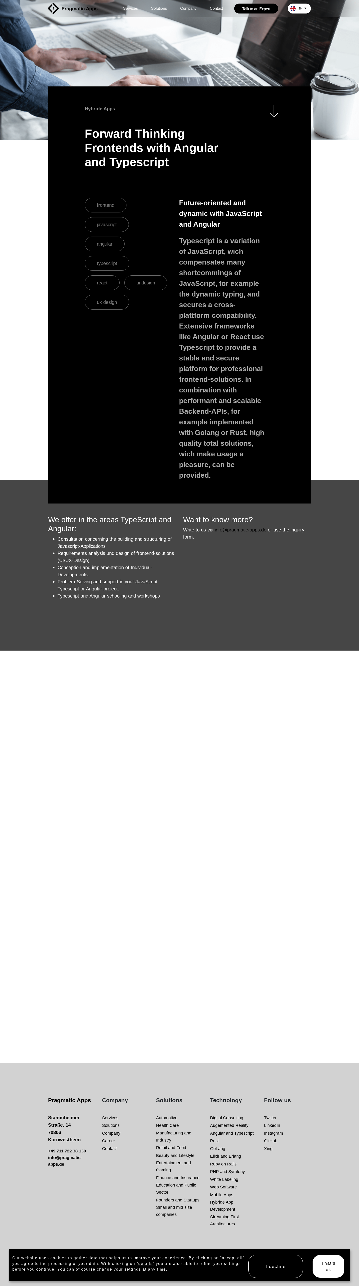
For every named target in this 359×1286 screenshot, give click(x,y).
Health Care (167, 1125)
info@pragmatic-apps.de (240, 530)
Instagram (273, 1133)
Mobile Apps (221, 1194)
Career (108, 1140)
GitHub (270, 1140)
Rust (214, 1140)
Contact (216, 8)
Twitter (270, 1117)
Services (130, 8)
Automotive (166, 1117)
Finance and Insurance (177, 1177)
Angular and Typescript (232, 1133)
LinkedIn (272, 1125)
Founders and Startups (177, 1200)
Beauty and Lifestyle (175, 1155)
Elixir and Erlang (225, 1156)
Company (188, 8)
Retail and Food (171, 1147)
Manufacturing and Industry (173, 1136)
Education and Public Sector (176, 1188)
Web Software (223, 1187)
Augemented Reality (229, 1125)
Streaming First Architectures (224, 1220)
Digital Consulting (226, 1117)
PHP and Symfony (227, 1171)
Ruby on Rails (223, 1164)
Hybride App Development (222, 1205)
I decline (276, 1266)
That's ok (328, 1266)
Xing (268, 1148)
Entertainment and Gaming (173, 1166)
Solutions (159, 8)
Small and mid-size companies (174, 1211)
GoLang (217, 1148)
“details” (145, 1263)
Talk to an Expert (256, 8)
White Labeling (224, 1179)
